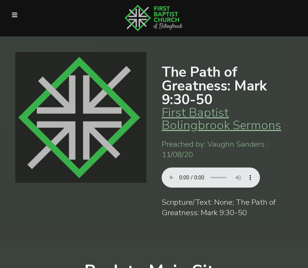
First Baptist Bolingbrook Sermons (221, 118)
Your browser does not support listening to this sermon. (211, 178)
